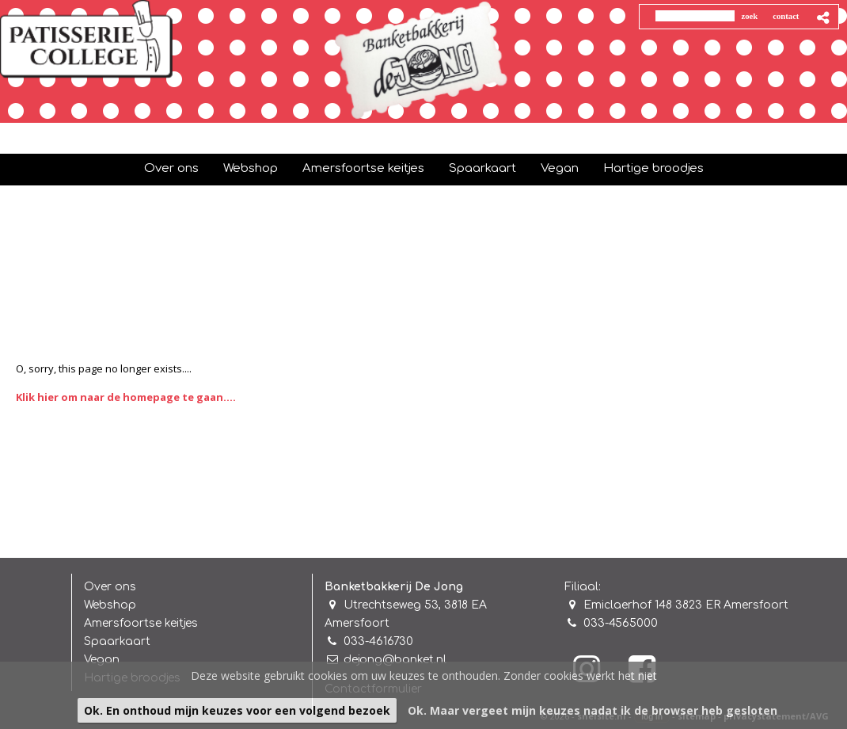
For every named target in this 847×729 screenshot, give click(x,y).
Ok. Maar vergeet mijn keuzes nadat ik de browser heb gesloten (592, 710)
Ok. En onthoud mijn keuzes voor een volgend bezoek (237, 710)
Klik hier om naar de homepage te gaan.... (126, 397)
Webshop (110, 605)
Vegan (102, 660)
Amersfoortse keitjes (141, 623)
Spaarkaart (117, 641)
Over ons (110, 587)
